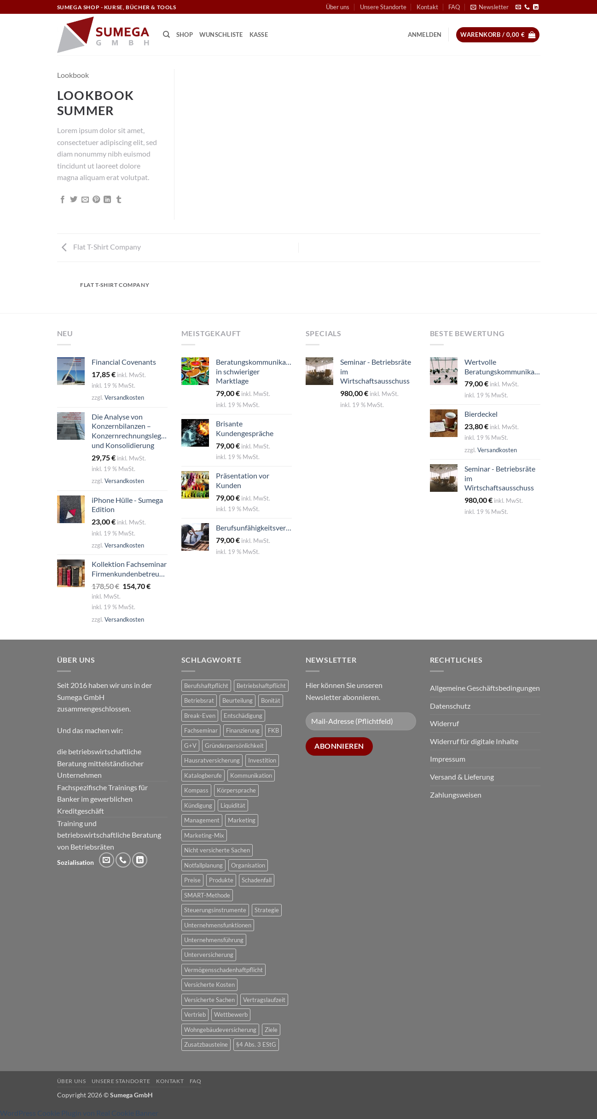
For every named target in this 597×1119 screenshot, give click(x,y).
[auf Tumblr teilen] (118, 200)
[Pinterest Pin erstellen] (96, 200)
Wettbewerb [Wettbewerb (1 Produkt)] (231, 1014)
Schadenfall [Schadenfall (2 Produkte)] (257, 880)
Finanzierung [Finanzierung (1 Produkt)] (243, 730)
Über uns (337, 7)
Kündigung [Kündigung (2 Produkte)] (198, 805)
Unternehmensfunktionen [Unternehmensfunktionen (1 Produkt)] (217, 925)
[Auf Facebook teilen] (62, 200)
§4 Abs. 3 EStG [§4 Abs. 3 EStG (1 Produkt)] (256, 1044)
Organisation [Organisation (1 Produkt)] (248, 865)
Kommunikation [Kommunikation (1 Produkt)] (251, 775)
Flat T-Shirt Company (101, 246)
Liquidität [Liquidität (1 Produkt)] (232, 805)
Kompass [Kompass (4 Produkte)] (196, 790)
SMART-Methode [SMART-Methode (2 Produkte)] (207, 895)
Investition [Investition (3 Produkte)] (262, 760)
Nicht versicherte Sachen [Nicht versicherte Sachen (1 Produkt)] (217, 850)
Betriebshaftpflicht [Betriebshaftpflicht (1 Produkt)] (261, 685)
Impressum (447, 758)
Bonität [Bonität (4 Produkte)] (270, 700)
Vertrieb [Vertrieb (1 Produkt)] (195, 1014)
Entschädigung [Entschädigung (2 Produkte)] (243, 715)
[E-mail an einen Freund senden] (85, 200)
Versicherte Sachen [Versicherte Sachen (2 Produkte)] (209, 999)
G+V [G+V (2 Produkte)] (190, 745)
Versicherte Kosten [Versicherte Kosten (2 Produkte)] (209, 984)
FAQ (454, 7)
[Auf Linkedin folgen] (536, 7)
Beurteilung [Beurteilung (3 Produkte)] (237, 700)
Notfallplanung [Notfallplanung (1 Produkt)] (203, 865)
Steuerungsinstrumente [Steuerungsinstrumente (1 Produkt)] (215, 910)
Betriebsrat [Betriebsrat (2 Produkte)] (199, 700)
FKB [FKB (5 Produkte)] (273, 730)
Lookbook (73, 74)
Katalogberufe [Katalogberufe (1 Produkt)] (203, 775)
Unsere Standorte (383, 7)
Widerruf (444, 723)
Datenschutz (450, 705)
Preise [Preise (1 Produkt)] (192, 880)
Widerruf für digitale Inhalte (474, 741)
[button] (489, 7)
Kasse (258, 34)
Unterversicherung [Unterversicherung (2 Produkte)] (208, 954)
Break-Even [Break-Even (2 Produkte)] (199, 715)
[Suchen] (166, 34)
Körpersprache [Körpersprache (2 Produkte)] (236, 790)
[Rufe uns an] (527, 7)
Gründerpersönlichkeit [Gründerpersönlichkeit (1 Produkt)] (234, 745)
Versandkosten (124, 397)
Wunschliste (221, 34)
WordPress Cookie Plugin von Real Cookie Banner (79, 1112)
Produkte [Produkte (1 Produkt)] (221, 880)
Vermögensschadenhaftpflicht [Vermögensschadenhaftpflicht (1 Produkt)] (223, 969)
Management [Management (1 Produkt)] (202, 820)
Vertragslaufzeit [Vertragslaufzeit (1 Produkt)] (264, 999)
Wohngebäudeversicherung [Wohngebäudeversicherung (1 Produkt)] (220, 1029)
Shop (184, 34)
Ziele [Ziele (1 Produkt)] (271, 1029)
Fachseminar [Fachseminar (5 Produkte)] (201, 730)
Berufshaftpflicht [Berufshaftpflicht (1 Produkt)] (206, 685)
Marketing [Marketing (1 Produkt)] (241, 820)
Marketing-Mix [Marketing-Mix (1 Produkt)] (204, 835)
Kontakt (427, 7)
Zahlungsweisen (455, 794)
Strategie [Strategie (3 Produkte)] (267, 910)
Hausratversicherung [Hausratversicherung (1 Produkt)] (212, 760)
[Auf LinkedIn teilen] (107, 200)
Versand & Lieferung (462, 776)
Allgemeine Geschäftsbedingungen (485, 687)
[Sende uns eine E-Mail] (518, 7)
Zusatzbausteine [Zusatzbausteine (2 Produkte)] (206, 1044)
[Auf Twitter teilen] (73, 200)
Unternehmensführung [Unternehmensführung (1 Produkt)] (213, 940)
